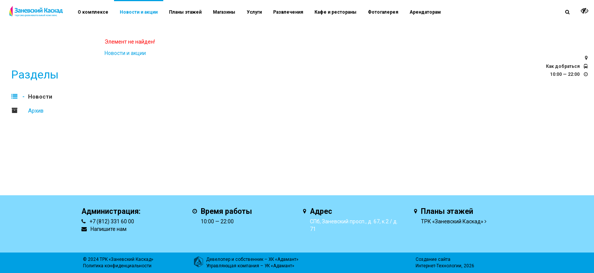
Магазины (224, 12)
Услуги (254, 12)
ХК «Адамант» (284, 259)
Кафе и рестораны (335, 12)
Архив (36, 110)
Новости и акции (139, 12)
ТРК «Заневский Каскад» (452, 221)
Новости (40, 96)
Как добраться (563, 66)
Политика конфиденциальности (117, 265)
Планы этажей (185, 12)
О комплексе (93, 12)
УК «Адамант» (279, 265)
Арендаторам (425, 12)
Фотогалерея (383, 12)
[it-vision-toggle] (584, 10)
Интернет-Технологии (438, 265)
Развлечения (288, 12)
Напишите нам (109, 229)
